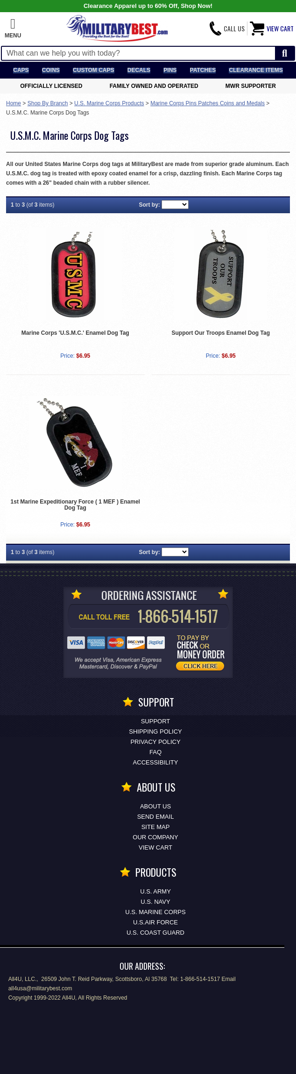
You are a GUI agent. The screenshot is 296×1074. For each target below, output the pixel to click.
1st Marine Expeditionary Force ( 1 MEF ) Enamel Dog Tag (75, 504)
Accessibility (155, 762)
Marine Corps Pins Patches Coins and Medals (207, 103)
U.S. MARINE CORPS (155, 911)
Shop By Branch (48, 103)
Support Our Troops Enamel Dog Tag (221, 333)
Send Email (155, 816)
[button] (13, 28)
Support (155, 721)
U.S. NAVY (155, 901)
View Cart (155, 847)
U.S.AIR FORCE (155, 922)
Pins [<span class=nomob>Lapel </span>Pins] (169, 70)
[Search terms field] (138, 53)
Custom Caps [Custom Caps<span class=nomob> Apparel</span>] (93, 70)
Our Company (155, 837)
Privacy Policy (155, 741)
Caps (20, 70)
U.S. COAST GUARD (155, 932)
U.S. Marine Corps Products (109, 103)
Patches (203, 70)
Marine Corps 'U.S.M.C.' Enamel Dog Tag (75, 333)
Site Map (155, 826)
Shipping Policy (155, 731)
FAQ (155, 752)
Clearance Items (255, 70)
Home (13, 103)
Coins (51, 70)
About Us (155, 806)
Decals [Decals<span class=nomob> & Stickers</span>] (138, 70)
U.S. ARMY (155, 891)
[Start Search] (284, 53)
